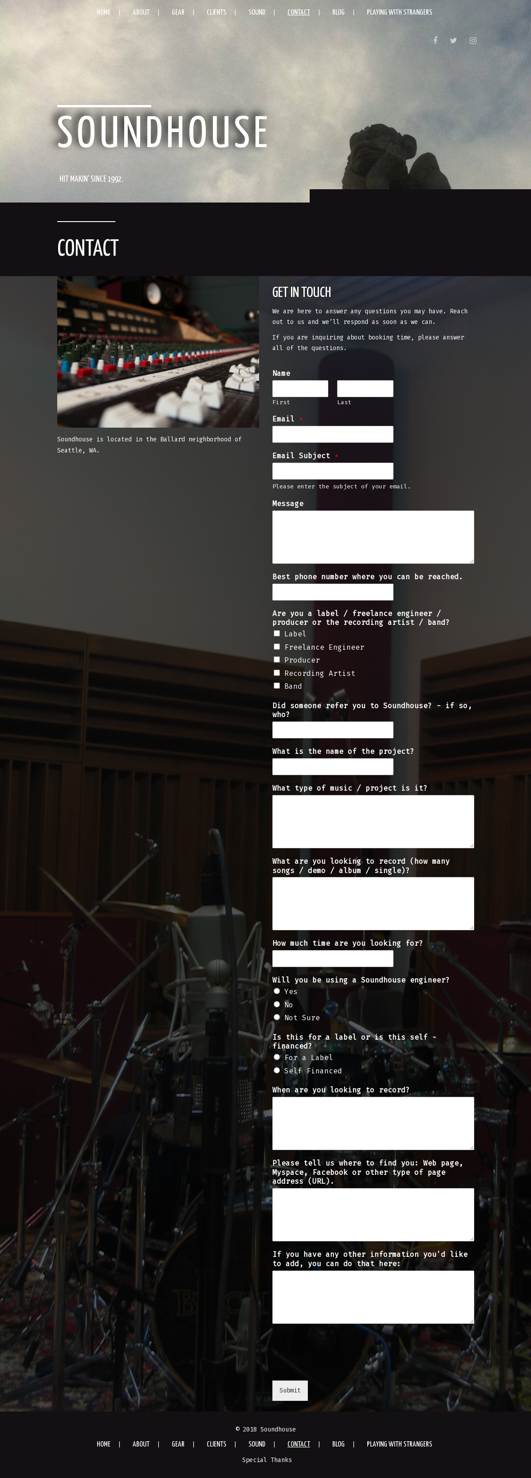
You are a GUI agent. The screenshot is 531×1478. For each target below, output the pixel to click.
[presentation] (339, 1366)
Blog (338, 12)
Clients (216, 12)
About (141, 12)
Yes (291, 991)
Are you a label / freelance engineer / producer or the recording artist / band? (361, 618)
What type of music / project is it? (350, 788)
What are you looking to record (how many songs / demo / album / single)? (361, 866)
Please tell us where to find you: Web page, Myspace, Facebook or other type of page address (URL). (367, 1172)
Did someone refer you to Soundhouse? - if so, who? (372, 710)
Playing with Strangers (399, 12)
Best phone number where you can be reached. (367, 577)
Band (293, 686)
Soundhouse (164, 135)
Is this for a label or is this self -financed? (354, 1042)
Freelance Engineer (324, 647)
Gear (178, 12)
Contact (298, 12)
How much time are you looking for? (347, 943)
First (281, 402)
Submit (290, 1390)
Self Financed (313, 1071)
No (288, 1005)
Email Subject (305, 456)
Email (287, 419)
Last (344, 402)
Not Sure (302, 1018)
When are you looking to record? (341, 1090)
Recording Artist (319, 673)
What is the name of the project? (343, 751)
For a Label (308, 1057)
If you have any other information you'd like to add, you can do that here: (370, 1259)
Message (287, 503)
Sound (256, 12)
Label (295, 634)
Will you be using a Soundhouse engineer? (361, 980)
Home (103, 12)
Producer (302, 660)
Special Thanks (267, 1460)
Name (281, 373)
